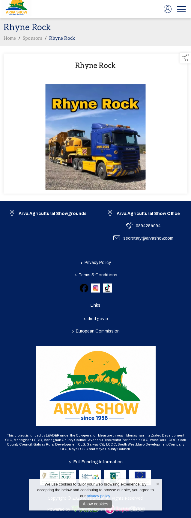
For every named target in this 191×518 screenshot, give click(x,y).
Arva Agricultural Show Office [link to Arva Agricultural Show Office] (148, 213)
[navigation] (181, 9)
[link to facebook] (83, 288)
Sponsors (32, 39)
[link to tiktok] (107, 288)
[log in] (167, 9)
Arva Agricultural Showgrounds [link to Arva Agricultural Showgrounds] (53, 213)
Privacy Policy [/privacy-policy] (95, 262)
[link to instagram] (95, 288)
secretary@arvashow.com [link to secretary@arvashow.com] (148, 238)
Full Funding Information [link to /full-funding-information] (96, 461)
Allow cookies (95, 503)
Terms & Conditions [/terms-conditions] (95, 275)
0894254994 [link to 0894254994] (148, 226)
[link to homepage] (16, 9)
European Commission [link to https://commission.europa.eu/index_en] (96, 331)
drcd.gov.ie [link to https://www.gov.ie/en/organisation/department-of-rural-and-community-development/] (95, 319)
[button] (185, 58)
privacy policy (98, 496)
